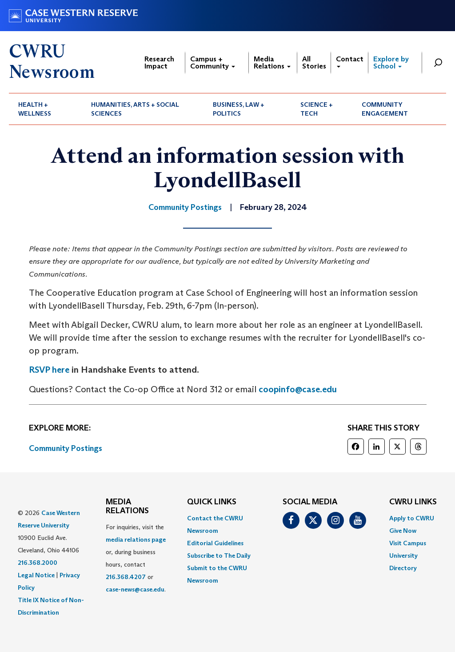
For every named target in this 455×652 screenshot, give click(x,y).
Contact (349, 61)
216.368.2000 (37, 563)
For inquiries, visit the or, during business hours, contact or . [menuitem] (136, 558)
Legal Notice (36, 575)
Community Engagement (385, 109)
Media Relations (272, 62)
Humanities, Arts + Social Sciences (135, 109)
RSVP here (49, 369)
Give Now (402, 531)
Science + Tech (316, 109)
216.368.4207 (126, 577)
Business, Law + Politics (238, 109)
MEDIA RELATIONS (127, 506)
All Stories (314, 62)
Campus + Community (212, 62)
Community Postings (65, 448)
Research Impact (159, 62)
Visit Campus (407, 543)
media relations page (136, 539)
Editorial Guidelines (215, 543)
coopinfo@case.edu (298, 389)
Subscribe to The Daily (219, 555)
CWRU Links (413, 502)
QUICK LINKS (211, 502)
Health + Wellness (34, 109)
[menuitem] (45, 109)
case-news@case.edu (135, 589)
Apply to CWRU (411, 518)
